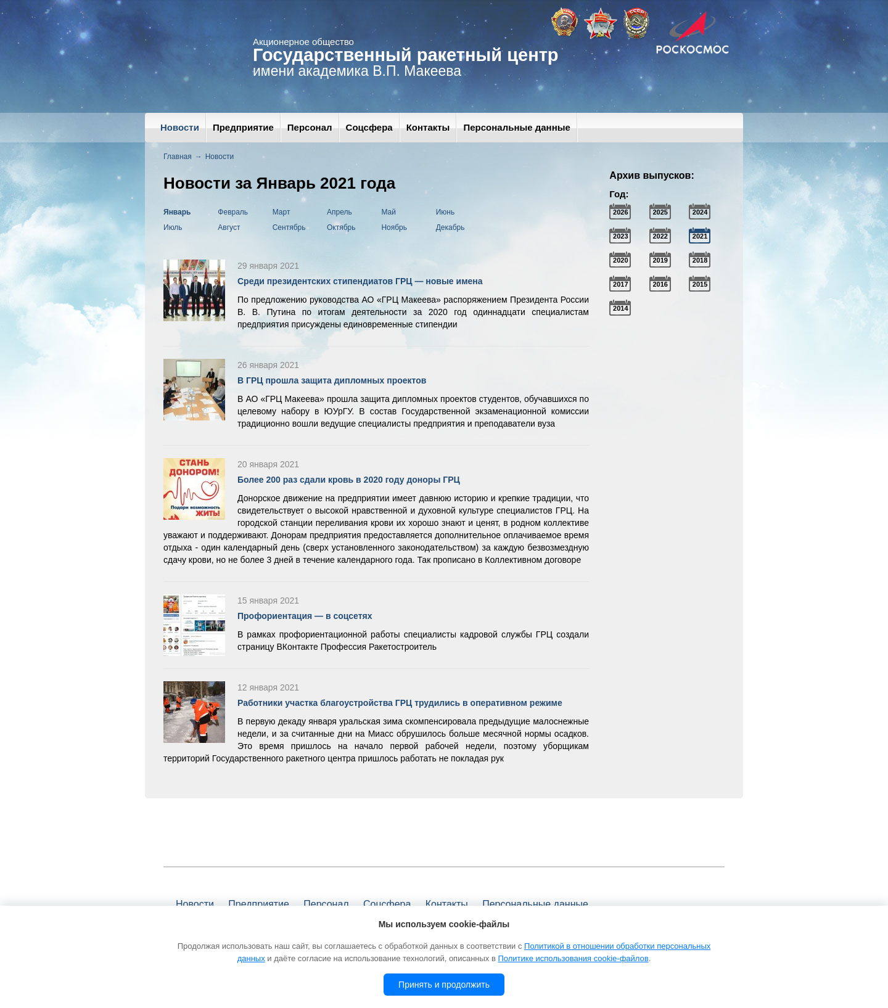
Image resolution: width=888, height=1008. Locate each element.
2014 (620, 308)
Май (388, 212)
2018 (700, 260)
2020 (620, 260)
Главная (177, 156)
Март (281, 212)
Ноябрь (394, 227)
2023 (620, 236)
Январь (177, 212)
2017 (620, 284)
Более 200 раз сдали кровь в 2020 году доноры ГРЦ (348, 480)
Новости (179, 127)
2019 (659, 260)
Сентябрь (289, 227)
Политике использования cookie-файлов (573, 958)
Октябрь (341, 227)
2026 (620, 212)
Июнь (445, 212)
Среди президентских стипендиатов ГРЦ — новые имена (360, 281)
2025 (659, 212)
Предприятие (243, 127)
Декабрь (450, 227)
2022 (659, 236)
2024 (700, 212)
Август (229, 227)
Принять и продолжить (444, 985)
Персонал (309, 127)
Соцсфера (369, 127)
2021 (700, 236)
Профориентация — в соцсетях (304, 616)
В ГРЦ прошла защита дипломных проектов (331, 380)
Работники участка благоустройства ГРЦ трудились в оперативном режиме (399, 703)
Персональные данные (516, 127)
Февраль (233, 212)
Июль (173, 227)
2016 (659, 284)
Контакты (428, 127)
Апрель (339, 212)
